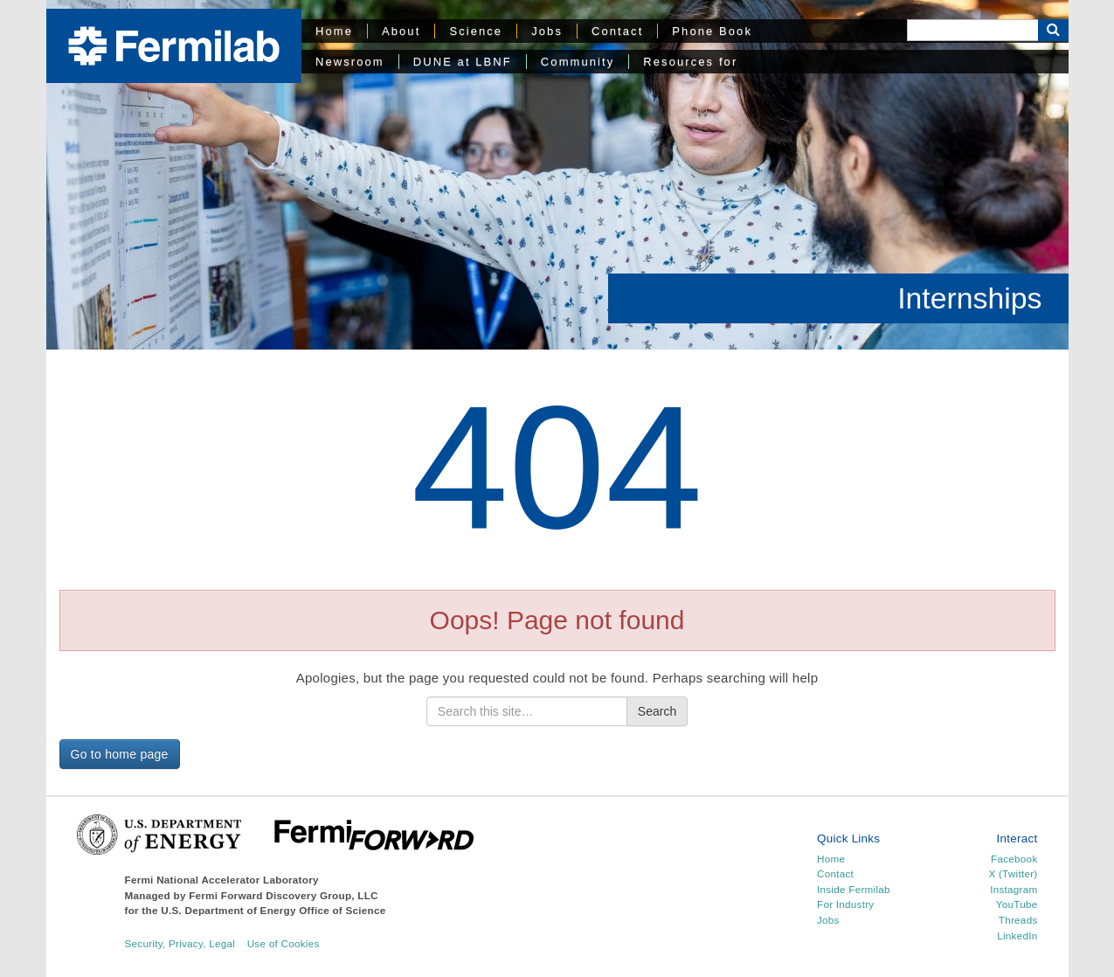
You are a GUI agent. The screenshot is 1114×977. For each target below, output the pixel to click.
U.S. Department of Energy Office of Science (273, 910)
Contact (617, 31)
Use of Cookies (283, 943)
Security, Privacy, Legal (180, 943)
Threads (1018, 919)
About (401, 31)
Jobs (547, 31)
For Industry (845, 904)
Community (577, 61)
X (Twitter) (1012, 873)
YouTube (1017, 904)
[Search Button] (1053, 30)
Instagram (1013, 889)
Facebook (1014, 858)
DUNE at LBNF (462, 61)
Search (657, 711)
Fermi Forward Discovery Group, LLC (283, 895)
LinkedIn (1017, 935)
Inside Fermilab (853, 889)
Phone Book (712, 31)
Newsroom (349, 61)
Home (334, 31)
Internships (969, 298)
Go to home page (120, 754)
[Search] (972, 30)
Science (475, 31)
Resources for (690, 61)
